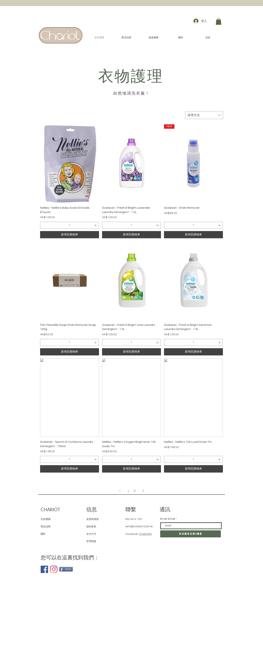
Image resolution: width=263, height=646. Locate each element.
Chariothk (145, 534)
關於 (43, 534)
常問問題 (91, 541)
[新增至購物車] (69, 234)
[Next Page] (143, 491)
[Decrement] (43, 225)
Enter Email (167, 518)
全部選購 (46, 519)
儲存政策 (91, 526)
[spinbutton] (69, 225)
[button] (218, 21)
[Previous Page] (120, 491)
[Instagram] (53, 569)
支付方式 (91, 534)
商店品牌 (46, 526)
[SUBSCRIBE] (190, 533)
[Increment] (95, 225)
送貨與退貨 (92, 519)
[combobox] (204, 115)
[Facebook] (44, 569)
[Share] (66, 569)
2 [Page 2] (134, 490)
